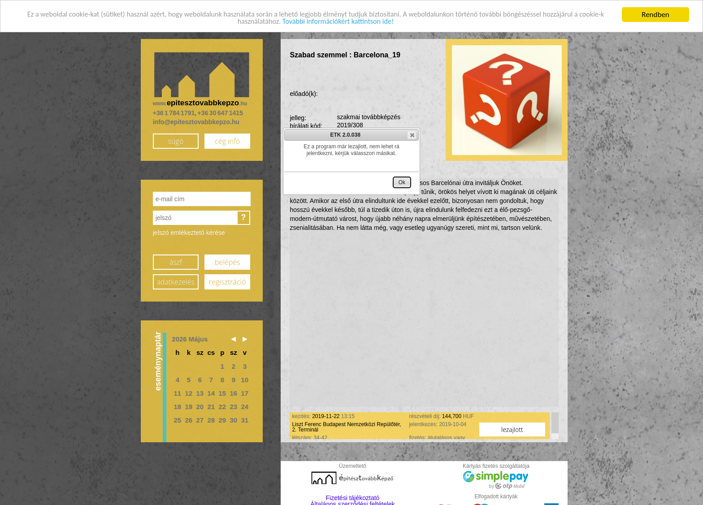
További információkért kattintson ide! (353, 22)
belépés (227, 262)
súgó (175, 141)
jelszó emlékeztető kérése (189, 232)
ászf (175, 262)
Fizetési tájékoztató (353, 497)
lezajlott (512, 429)
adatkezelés (176, 282)
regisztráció (227, 282)
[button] (412, 134)
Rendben (655, 14)
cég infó (227, 141)
